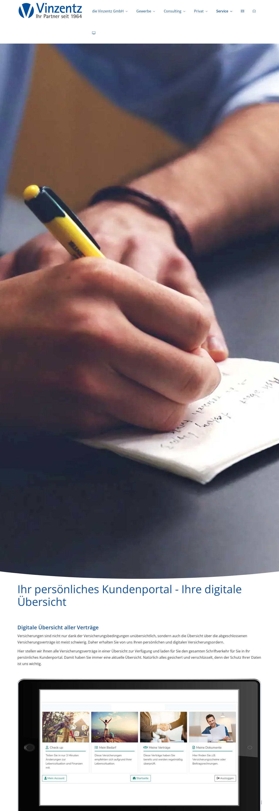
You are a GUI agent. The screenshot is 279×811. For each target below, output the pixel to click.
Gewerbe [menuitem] (143, 11)
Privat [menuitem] (199, 11)
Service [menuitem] (222, 11)
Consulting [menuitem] (172, 11)
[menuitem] (242, 11)
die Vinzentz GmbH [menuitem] (108, 11)
